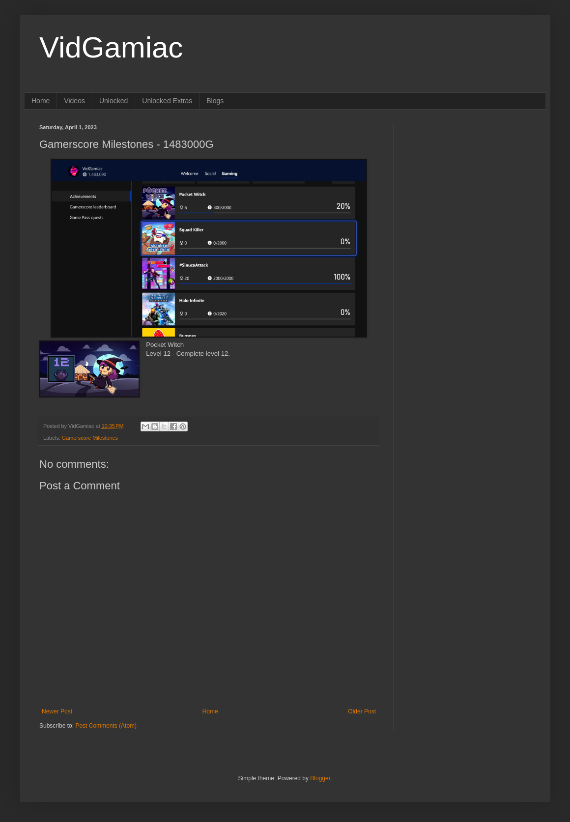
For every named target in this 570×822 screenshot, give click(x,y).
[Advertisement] (469, 185)
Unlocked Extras (167, 101)
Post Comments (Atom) (106, 725)
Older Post (362, 711)
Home (40, 101)
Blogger (320, 778)
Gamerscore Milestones (90, 438)
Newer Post (57, 711)
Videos (74, 101)
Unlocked (113, 101)
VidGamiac (111, 47)
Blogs (215, 101)
